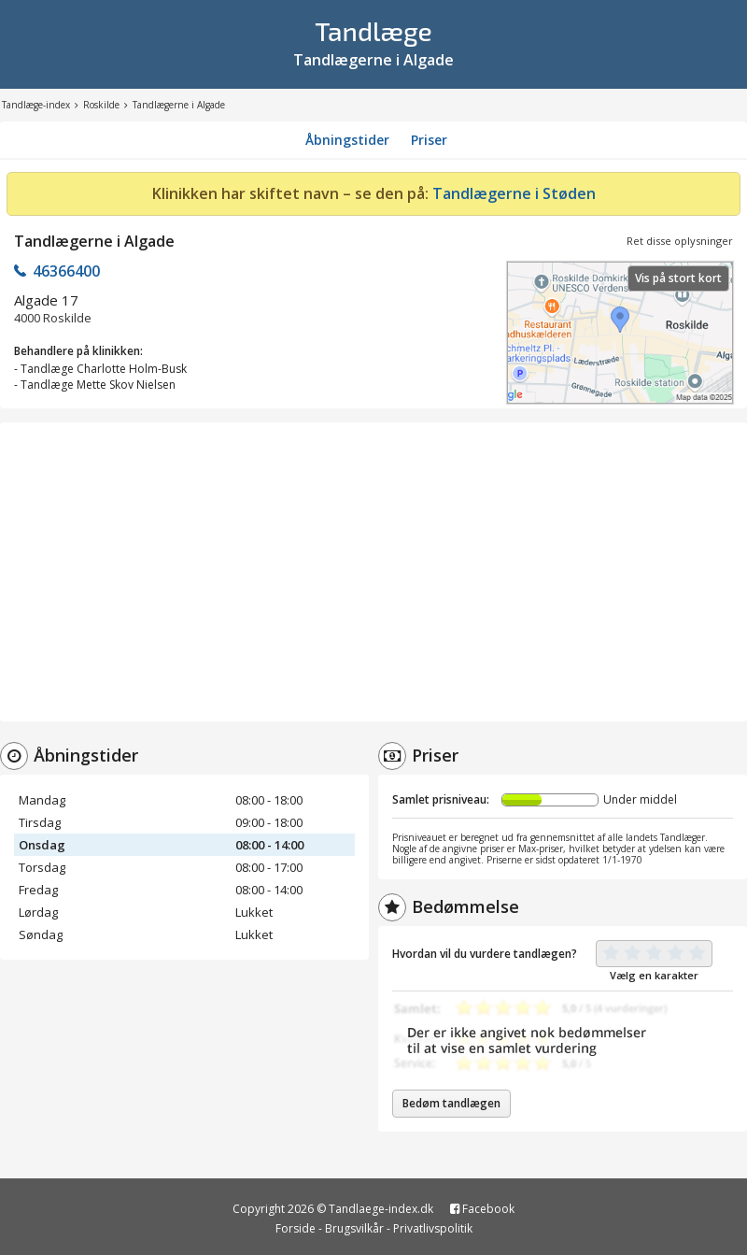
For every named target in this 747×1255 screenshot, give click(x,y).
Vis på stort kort (678, 278)
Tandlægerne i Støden (514, 193)
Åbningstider (347, 140)
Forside (295, 1228)
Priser (429, 140)
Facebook (482, 1209)
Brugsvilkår (354, 1228)
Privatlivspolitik (432, 1228)
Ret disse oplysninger (680, 241)
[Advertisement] (373, 572)
